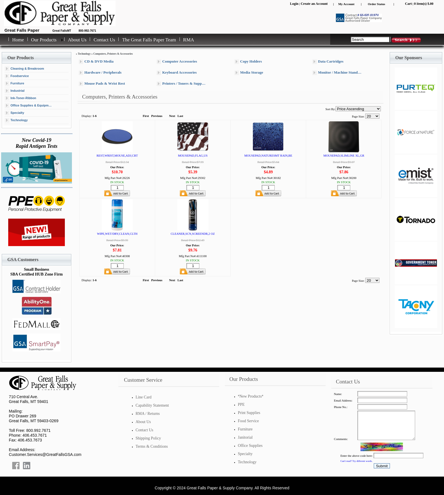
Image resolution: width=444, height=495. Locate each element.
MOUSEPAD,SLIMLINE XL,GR (343, 155)
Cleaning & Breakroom (24, 69)
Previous (156, 116)
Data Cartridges (327, 61)
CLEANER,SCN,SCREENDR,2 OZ (193, 233)
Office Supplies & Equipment (29, 105)
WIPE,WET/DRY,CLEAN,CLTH (117, 233)
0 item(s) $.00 (423, 4)
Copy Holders (248, 61)
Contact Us (104, 39)
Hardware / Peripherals (100, 72)
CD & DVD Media (96, 61)
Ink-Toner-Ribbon (20, 98)
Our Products (44, 39)
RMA (188, 39)
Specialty (14, 113)
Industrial (15, 91)
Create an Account (314, 4)
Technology (16, 120)
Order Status (376, 4)
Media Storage (248, 72)
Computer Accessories (177, 61)
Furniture (14, 83)
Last (180, 116)
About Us (77, 39)
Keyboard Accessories (177, 72)
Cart (408, 4)
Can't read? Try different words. (356, 461)
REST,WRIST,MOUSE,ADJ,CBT (117, 155)
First (146, 116)
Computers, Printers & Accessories (113, 53)
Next (172, 116)
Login (294, 4)
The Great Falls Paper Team (149, 39)
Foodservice (17, 76)
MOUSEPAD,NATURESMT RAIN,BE (268, 155)
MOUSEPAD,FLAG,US (192, 155)
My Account (346, 4)
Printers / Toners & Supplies (182, 83)
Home (18, 39)
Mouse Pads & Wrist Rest (102, 83)
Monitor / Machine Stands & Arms (338, 72)
